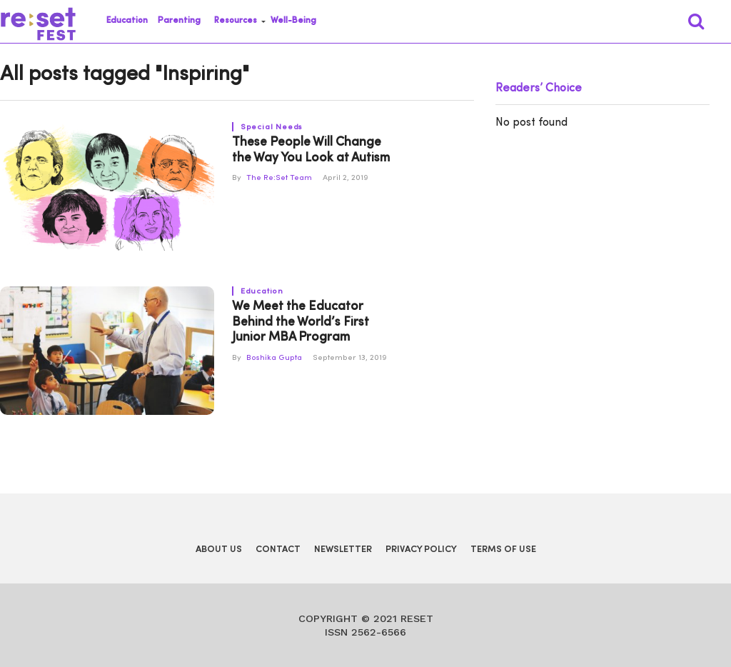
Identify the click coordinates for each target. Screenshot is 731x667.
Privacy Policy (421, 549)
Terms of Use (503, 549)
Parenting (179, 20)
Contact (278, 549)
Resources (235, 20)
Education (127, 20)
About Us (219, 549)
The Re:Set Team (279, 178)
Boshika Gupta (274, 358)
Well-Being (293, 20)
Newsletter (343, 549)
